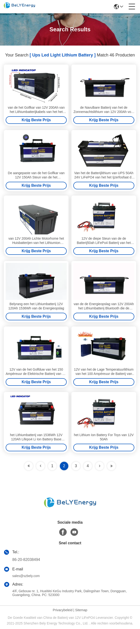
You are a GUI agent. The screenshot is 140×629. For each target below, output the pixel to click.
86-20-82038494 (26, 560)
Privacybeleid (62, 610)
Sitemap (81, 610)
